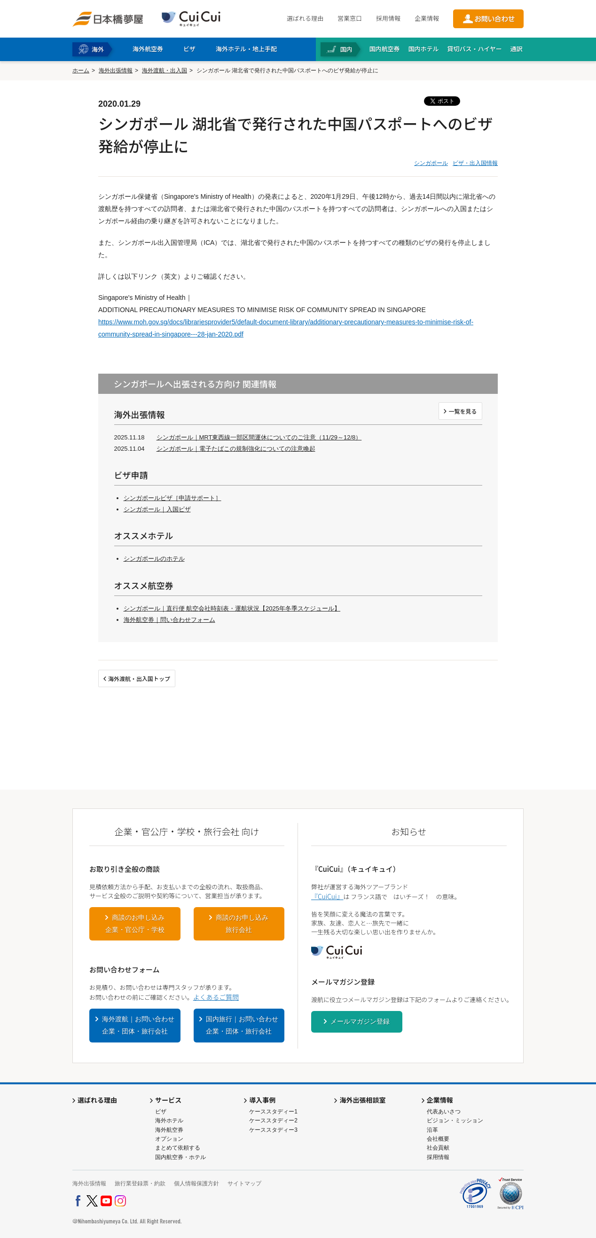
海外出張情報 (116, 70)
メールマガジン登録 (360, 1021)
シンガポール (431, 163)
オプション (169, 1139)
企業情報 (427, 18)
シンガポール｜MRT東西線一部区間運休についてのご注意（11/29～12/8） (259, 437)
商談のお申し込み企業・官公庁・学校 (135, 923)
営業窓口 (349, 18)
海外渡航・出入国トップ (139, 678)
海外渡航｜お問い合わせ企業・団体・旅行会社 (138, 1025)
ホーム (80, 70)
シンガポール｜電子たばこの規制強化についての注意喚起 (236, 448)
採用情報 (388, 18)
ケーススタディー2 (273, 1120)
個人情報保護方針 (196, 1183)
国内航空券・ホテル (180, 1157)
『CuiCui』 (327, 896)
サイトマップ (244, 1183)
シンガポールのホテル (154, 558)
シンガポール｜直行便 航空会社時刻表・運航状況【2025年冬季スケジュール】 (232, 608)
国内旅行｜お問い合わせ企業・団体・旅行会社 (242, 1025)
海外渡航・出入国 (164, 70)
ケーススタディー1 (273, 1111)
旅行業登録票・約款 (140, 1183)
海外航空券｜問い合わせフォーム (169, 619)
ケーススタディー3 (273, 1130)
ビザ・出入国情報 (475, 163)
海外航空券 (169, 1130)
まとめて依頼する (177, 1147)
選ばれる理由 (305, 18)
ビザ (160, 1111)
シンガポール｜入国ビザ (157, 509)
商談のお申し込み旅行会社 (242, 923)
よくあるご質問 (216, 997)
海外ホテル (169, 1120)
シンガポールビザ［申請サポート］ (172, 497)
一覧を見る (462, 411)
